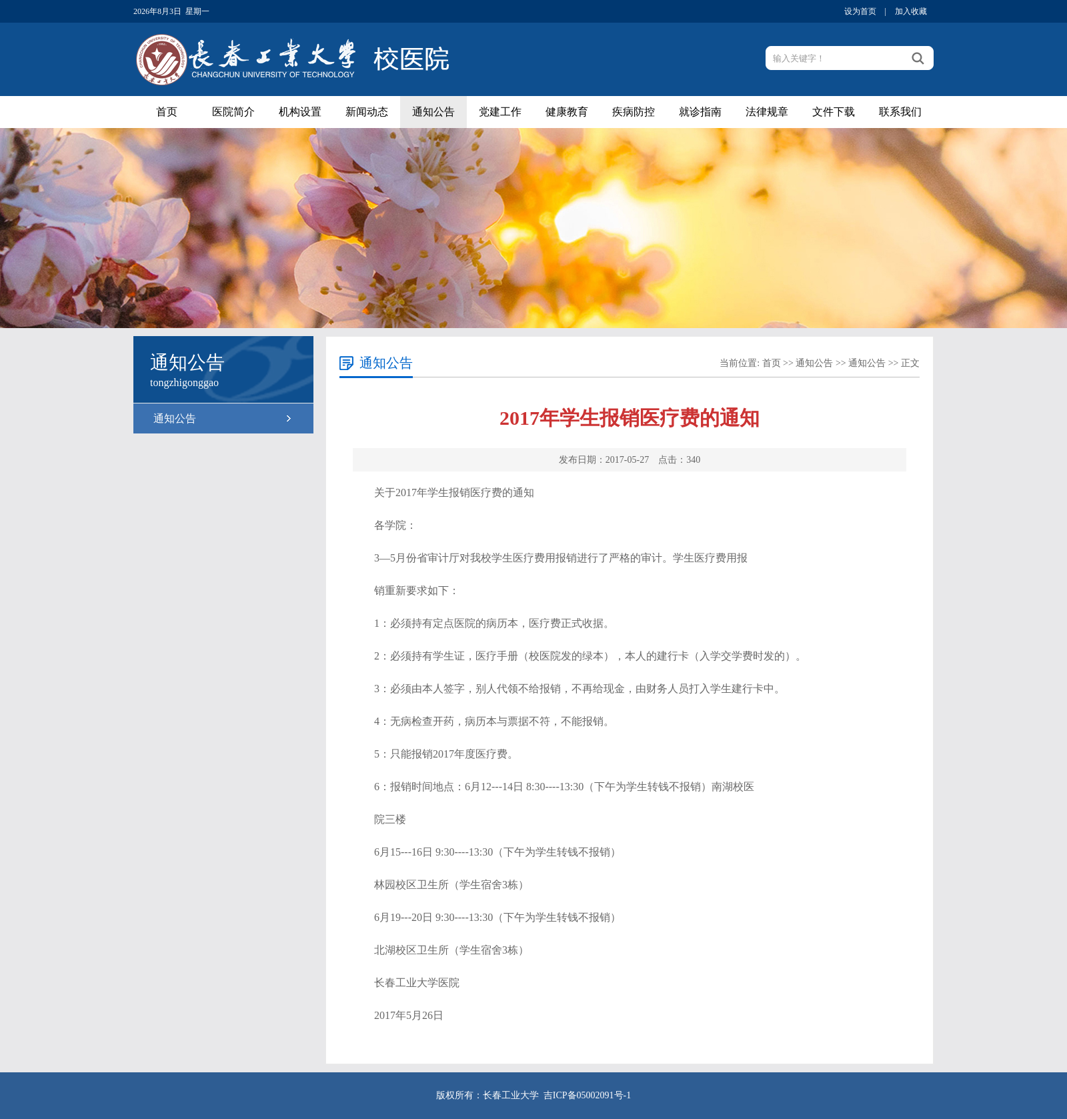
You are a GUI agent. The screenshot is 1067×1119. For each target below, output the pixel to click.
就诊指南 (700, 111)
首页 (166, 111)
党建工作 (500, 111)
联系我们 (900, 111)
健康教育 (567, 111)
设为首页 (860, 11)
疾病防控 (633, 111)
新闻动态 (366, 111)
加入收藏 (911, 11)
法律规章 (767, 111)
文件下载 (833, 111)
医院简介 (233, 111)
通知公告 (433, 111)
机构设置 (300, 111)
